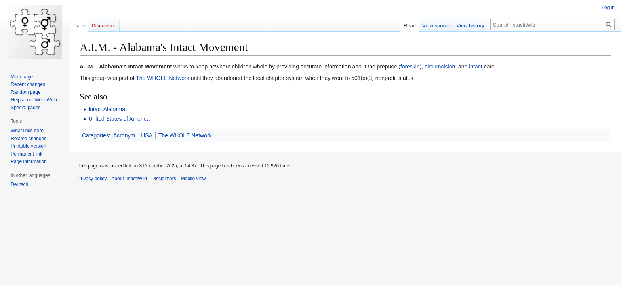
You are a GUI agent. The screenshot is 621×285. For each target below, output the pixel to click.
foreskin (410, 66)
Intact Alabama (106, 109)
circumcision (440, 66)
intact (475, 66)
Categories (95, 135)
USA (146, 135)
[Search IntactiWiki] (552, 24)
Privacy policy (92, 178)
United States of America (118, 119)
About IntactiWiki (129, 178)
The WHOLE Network (162, 78)
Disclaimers (164, 178)
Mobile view (193, 178)
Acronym (124, 135)
